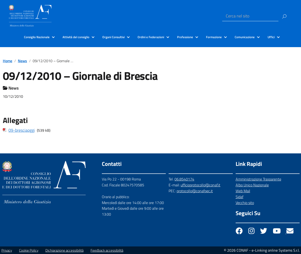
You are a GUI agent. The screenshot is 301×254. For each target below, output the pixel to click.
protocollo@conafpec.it (195, 191)
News (22, 61)
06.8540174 (184, 179)
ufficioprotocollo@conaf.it (200, 185)
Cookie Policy (28, 250)
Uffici (271, 37)
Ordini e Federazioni (151, 37)
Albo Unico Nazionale (252, 185)
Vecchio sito (245, 202)
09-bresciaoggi (21, 130)
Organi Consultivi (113, 37)
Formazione (214, 37)
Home (7, 61)
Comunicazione (245, 37)
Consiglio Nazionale (37, 37)
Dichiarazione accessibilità (64, 250)
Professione (185, 37)
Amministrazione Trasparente (258, 179)
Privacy (6, 250)
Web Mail (243, 191)
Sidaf (239, 197)
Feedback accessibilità (107, 250)
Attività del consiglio (76, 37)
